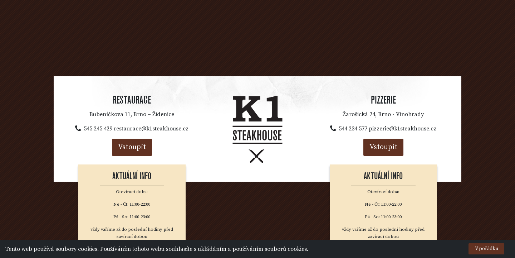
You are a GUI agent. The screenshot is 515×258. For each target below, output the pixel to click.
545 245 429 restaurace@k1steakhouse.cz (131, 128)
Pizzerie (383, 100)
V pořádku (486, 248)
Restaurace (132, 100)
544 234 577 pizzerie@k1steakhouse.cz (383, 128)
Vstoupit (132, 147)
